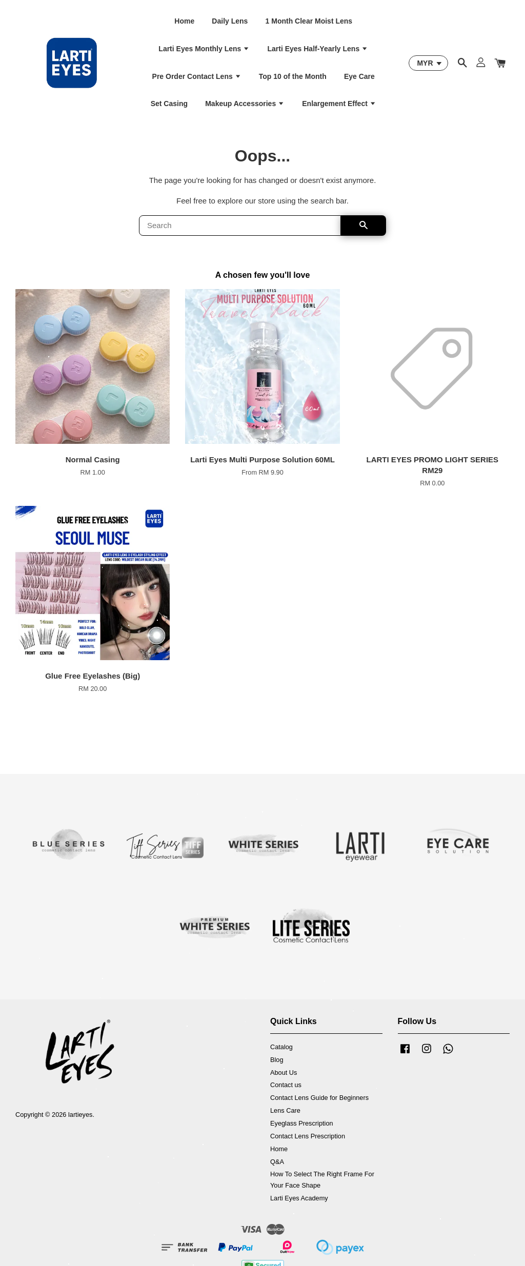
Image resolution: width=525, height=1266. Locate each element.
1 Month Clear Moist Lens (309, 21)
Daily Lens (230, 21)
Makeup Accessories (245, 103)
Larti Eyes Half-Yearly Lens (317, 49)
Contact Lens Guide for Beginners (319, 1097)
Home (184, 21)
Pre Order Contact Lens (196, 76)
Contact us (285, 1085)
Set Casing (169, 103)
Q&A (277, 1162)
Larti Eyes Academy (299, 1198)
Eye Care (359, 76)
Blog (277, 1060)
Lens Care (285, 1110)
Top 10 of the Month (293, 76)
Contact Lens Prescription (307, 1136)
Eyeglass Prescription (301, 1123)
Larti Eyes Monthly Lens (204, 49)
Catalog (281, 1047)
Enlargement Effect (339, 103)
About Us (283, 1072)
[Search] (240, 225)
